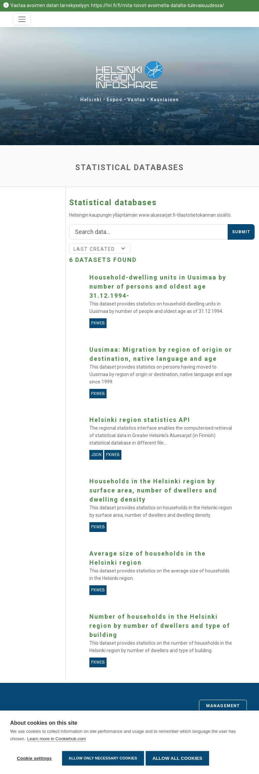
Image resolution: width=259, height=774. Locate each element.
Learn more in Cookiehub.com (56, 740)
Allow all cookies (179, 758)
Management (223, 705)
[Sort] (100, 248)
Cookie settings (34, 758)
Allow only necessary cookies (103, 758)
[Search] (148, 232)
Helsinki (91, 99)
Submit (241, 232)
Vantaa (136, 99)
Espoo (115, 99)
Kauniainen (164, 99)
